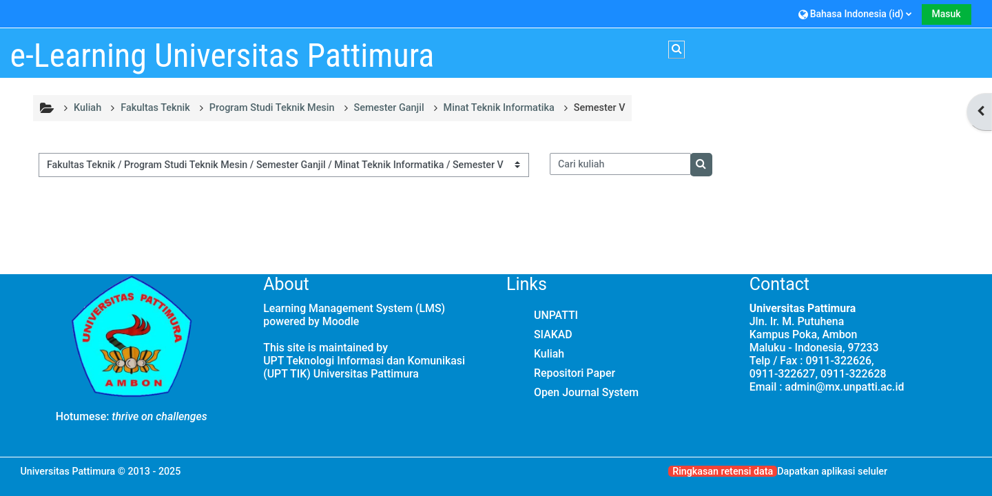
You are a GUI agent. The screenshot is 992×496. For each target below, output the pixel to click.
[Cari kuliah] (621, 164)
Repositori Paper (574, 373)
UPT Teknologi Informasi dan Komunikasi (364, 360)
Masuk (946, 13)
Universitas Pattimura (67, 471)
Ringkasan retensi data (722, 471)
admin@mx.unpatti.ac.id (844, 386)
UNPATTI (556, 315)
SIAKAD (553, 334)
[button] (855, 13)
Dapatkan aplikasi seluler (832, 471)
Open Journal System (586, 392)
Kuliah (549, 353)
